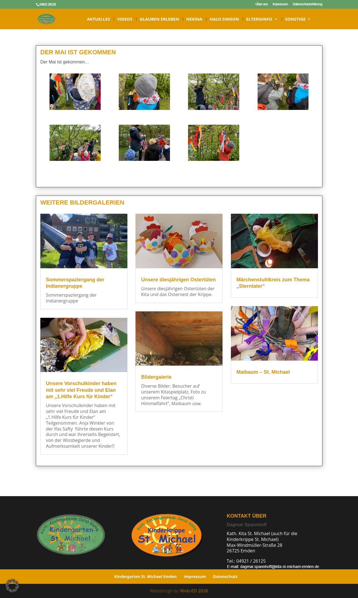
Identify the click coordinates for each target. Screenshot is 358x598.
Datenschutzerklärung (307, 4)
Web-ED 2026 (194, 591)
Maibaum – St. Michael (259, 371)
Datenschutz (225, 576)
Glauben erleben (159, 19)
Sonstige (295, 19)
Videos (124, 19)
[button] (12, 586)
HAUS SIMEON (224, 19)
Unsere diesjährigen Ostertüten (176, 280)
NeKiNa (194, 19)
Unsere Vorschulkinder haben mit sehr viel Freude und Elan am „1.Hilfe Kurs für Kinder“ (80, 390)
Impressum (280, 4)
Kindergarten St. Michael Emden (145, 576)
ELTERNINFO (259, 19)
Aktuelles (98, 19)
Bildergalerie (154, 377)
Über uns (262, 4)
